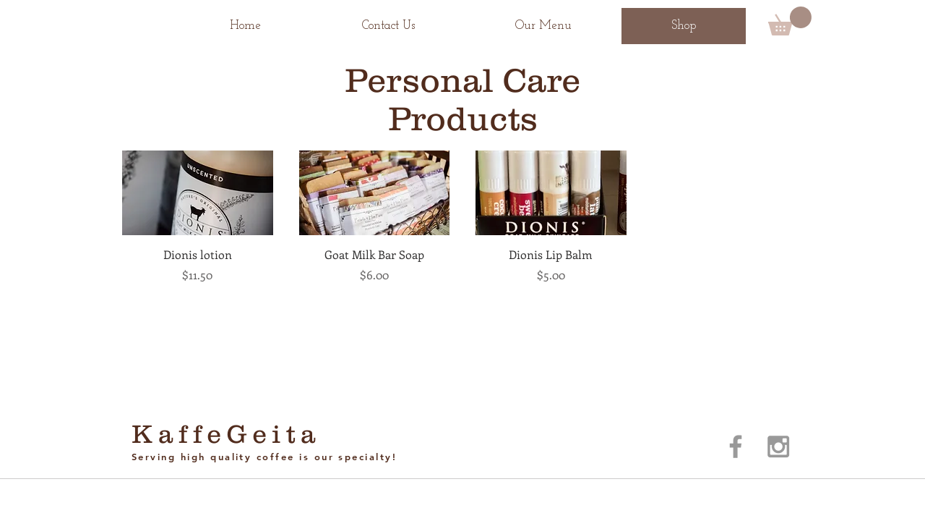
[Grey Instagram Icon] (778, 446)
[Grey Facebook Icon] (735, 446)
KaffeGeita (226, 433)
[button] (790, 21)
